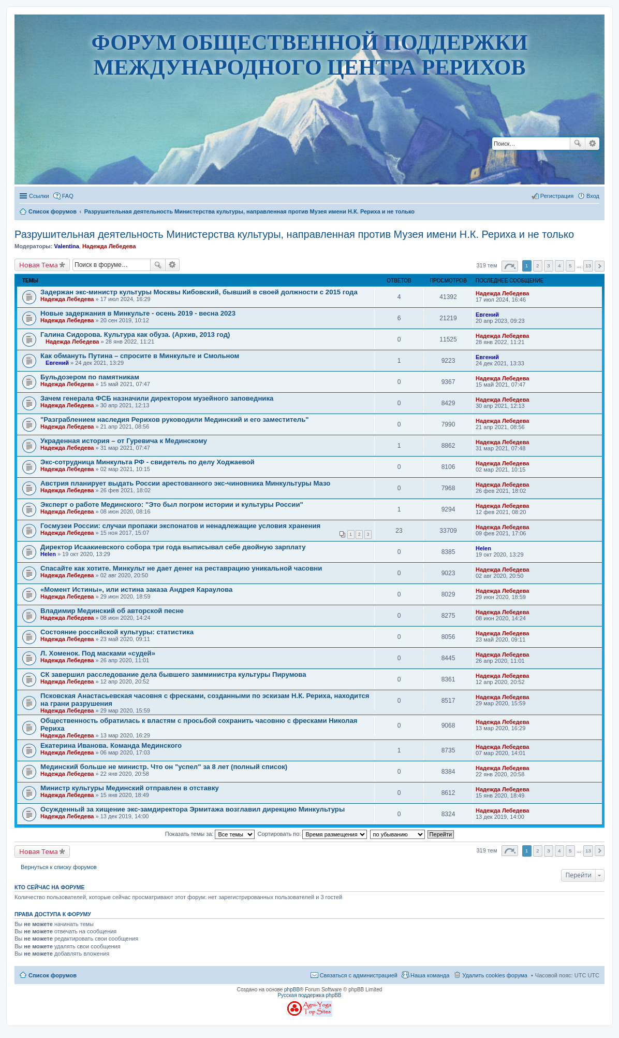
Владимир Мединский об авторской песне (112, 611)
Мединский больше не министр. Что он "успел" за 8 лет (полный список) (163, 767)
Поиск (577, 143)
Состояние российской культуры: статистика (117, 632)
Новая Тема (38, 264)
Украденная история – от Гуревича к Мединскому (123, 441)
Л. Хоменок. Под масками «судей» (97, 653)
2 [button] (537, 265)
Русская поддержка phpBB (309, 995)
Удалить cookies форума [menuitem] (494, 975)
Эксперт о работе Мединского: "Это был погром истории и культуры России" (171, 504)
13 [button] (588, 265)
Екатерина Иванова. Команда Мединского (111, 745)
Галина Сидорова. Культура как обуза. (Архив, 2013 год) (135, 334)
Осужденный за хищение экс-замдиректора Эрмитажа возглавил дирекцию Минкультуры (192, 809)
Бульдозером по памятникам (89, 377)
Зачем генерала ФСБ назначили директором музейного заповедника (156, 398)
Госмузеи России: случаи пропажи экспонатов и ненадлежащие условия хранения (180, 526)
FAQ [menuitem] (67, 196)
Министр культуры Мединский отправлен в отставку (129, 788)
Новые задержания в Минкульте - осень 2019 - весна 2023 (137, 313)
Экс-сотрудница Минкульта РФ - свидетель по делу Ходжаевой (147, 462)
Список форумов (52, 975)
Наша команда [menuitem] (429, 975)
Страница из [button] (510, 266)
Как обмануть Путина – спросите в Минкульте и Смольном (139, 356)
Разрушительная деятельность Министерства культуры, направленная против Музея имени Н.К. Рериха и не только (294, 234)
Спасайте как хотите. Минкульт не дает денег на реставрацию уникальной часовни (181, 568)
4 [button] (559, 265)
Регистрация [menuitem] (556, 196)
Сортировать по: (312, 834)
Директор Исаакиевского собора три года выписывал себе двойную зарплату (173, 547)
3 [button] (548, 265)
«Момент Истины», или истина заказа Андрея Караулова (136, 589)
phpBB (292, 989)
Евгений (487, 314)
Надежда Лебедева (109, 246)
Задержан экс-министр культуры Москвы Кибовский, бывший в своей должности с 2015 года (199, 292)
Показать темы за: (210, 834)
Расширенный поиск (592, 143)
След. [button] (600, 266)
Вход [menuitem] (592, 196)
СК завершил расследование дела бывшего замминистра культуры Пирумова (173, 674)
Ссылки (39, 196)
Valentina (66, 246)
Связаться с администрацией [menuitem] (358, 975)
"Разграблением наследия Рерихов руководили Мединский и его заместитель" (174, 419)
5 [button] (570, 265)
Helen (48, 554)
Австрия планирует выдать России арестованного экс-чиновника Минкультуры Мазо (185, 483)
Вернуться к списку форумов (59, 867)
